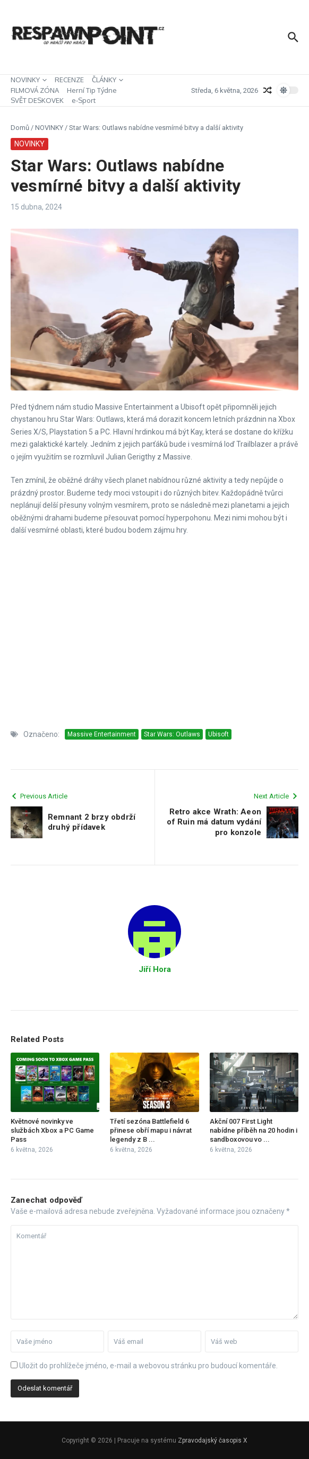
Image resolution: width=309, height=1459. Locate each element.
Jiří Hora (155, 969)
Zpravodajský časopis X (212, 1440)
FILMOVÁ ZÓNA (35, 90)
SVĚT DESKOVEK (37, 100)
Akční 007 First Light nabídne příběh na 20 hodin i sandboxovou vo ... (253, 1130)
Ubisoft (218, 734)
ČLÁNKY (107, 79)
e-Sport (84, 100)
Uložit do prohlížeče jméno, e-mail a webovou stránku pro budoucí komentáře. (148, 1365)
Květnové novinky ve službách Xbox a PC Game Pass (52, 1130)
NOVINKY (29, 79)
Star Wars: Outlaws (172, 734)
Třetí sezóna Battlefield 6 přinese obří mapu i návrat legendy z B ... (151, 1130)
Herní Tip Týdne (92, 90)
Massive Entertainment (101, 734)
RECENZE (69, 79)
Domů (20, 128)
